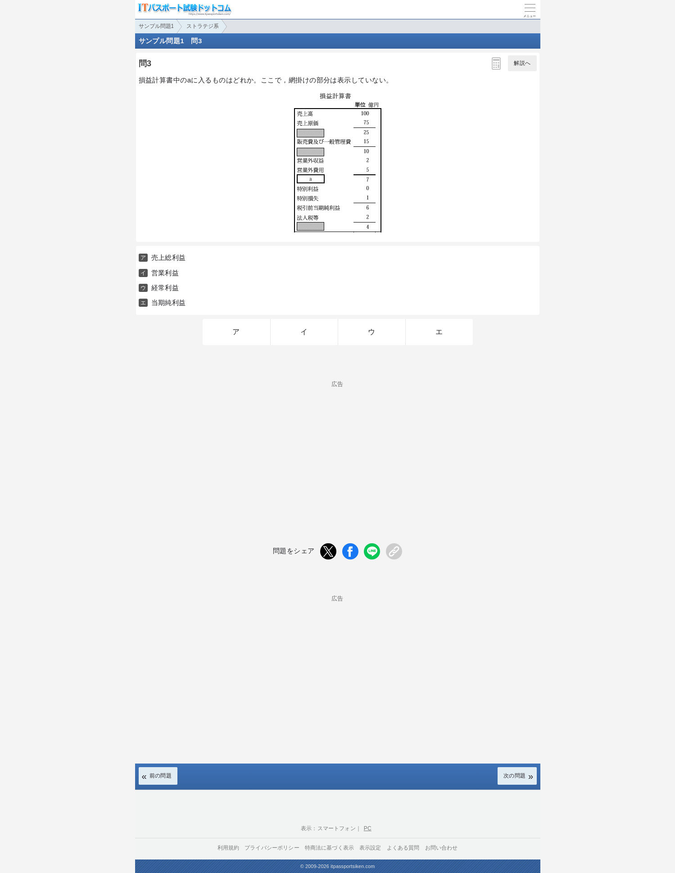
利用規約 (228, 848)
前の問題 (160, 776)
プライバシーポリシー (272, 848)
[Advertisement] (337, 664)
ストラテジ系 (202, 26)
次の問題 (514, 776)
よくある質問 (403, 848)
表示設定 (370, 848)
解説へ (522, 63)
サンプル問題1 (156, 26)
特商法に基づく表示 (329, 848)
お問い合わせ (441, 848)
